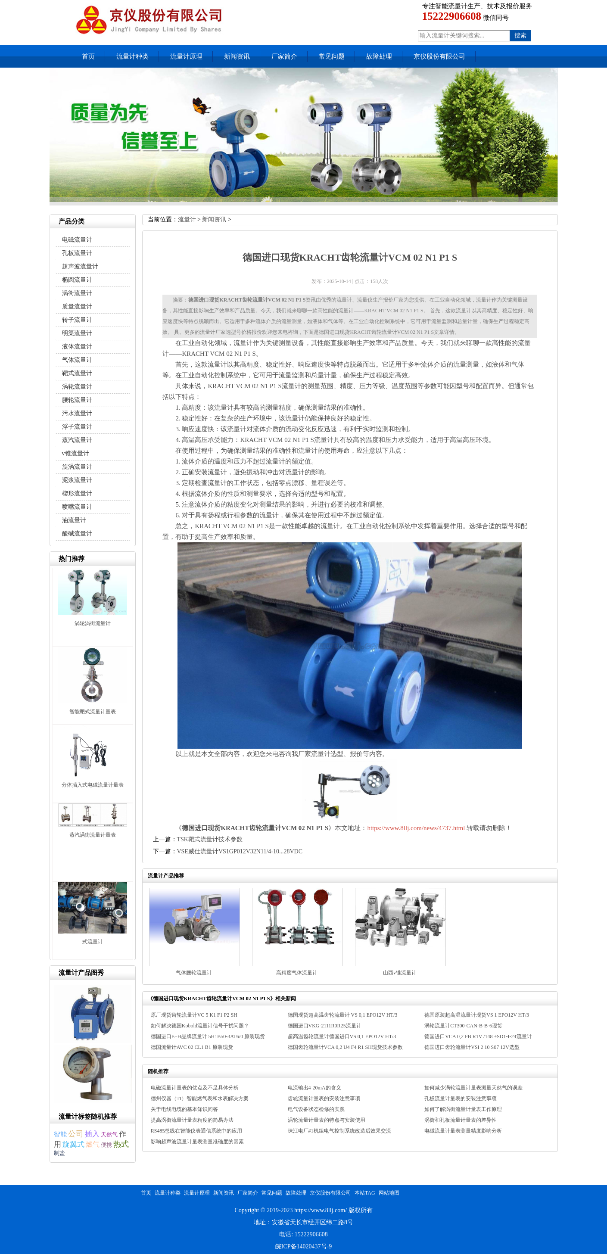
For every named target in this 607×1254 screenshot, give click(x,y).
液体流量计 (77, 346)
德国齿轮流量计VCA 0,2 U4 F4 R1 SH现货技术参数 (345, 1047)
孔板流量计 (77, 253)
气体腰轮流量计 (194, 973)
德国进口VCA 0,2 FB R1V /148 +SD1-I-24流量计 (478, 1036)
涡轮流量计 (77, 386)
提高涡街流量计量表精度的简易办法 (192, 1120)
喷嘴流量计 (77, 507)
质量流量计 (77, 306)
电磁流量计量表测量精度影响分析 (463, 1131)
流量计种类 (132, 56)
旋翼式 (73, 1144)
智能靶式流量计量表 (92, 712)
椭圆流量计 (77, 280)
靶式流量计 (77, 373)
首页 (88, 56)
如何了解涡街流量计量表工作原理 (463, 1109)
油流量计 (74, 520)
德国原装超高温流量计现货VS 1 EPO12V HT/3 (476, 1015)
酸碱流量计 (77, 533)
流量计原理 (186, 56)
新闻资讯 (237, 56)
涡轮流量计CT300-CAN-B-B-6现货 (463, 1026)
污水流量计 (77, 413)
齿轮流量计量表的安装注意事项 (324, 1098)
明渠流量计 (77, 333)
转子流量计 (77, 320)
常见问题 (332, 56)
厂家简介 (284, 56)
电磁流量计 (77, 239)
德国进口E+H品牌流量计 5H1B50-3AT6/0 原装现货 (208, 1036)
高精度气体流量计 (297, 973)
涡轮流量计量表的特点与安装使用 (326, 1120)
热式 (121, 1144)
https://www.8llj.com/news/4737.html (416, 828)
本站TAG (365, 1193)
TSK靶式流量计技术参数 (210, 839)
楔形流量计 (77, 493)
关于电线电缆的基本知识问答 (184, 1109)
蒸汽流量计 (77, 440)
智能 (60, 1134)
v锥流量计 (75, 453)
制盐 (59, 1153)
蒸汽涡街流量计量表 (92, 835)
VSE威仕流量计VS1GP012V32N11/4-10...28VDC (240, 851)
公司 (76, 1134)
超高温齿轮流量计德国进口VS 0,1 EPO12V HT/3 (342, 1036)
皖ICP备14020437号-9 (303, 1246)
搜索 (520, 35)
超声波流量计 (80, 266)
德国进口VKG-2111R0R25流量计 (324, 1026)
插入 (92, 1134)
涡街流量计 (77, 293)
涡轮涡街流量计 (93, 623)
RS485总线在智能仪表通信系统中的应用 (197, 1131)
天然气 (109, 1135)
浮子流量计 (77, 426)
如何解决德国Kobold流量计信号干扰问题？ (200, 1026)
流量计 (187, 219)
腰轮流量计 (77, 400)
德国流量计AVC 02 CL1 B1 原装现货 (192, 1047)
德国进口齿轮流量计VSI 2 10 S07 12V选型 (472, 1047)
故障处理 (379, 56)
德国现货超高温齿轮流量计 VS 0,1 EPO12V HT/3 (343, 1015)
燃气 (93, 1144)
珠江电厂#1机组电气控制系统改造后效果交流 (339, 1131)
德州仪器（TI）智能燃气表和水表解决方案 (200, 1098)
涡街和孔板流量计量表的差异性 (460, 1120)
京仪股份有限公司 (439, 56)
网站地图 (389, 1193)
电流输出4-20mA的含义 (314, 1088)
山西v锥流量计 (400, 973)
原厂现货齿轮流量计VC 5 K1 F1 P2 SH (194, 1015)
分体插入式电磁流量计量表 (93, 785)
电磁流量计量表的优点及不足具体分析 (195, 1088)
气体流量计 (77, 360)
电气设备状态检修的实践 (316, 1109)
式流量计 (92, 942)
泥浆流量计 (77, 480)
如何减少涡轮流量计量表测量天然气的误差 (473, 1088)
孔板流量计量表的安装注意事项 (460, 1098)
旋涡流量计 (77, 467)
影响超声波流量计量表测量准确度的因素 (197, 1142)
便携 (106, 1145)
